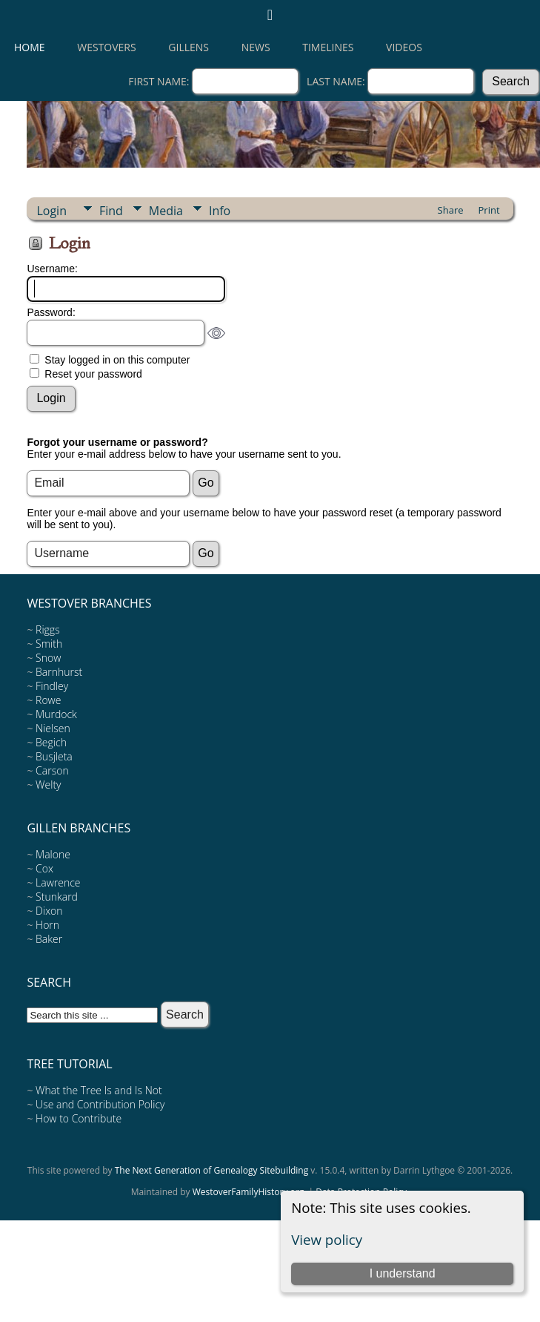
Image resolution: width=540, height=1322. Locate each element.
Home (29, 47)
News (255, 47)
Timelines (327, 47)
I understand (403, 1273)
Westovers (106, 47)
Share (451, 210)
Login (51, 211)
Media (166, 211)
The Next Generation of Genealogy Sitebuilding (212, 1170)
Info (219, 211)
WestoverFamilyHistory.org (248, 1191)
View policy (326, 1239)
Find (111, 211)
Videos (404, 47)
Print (489, 210)
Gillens (188, 47)
